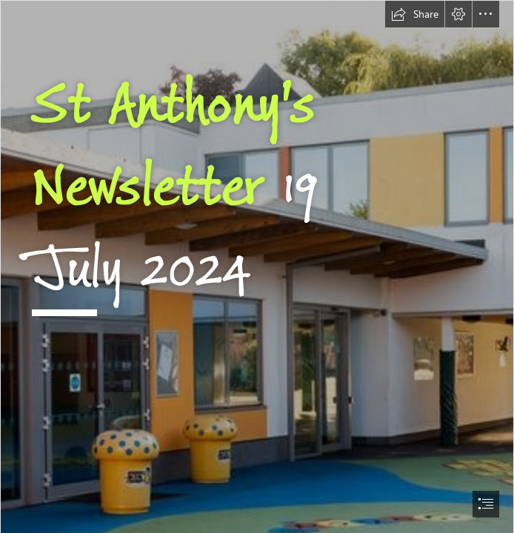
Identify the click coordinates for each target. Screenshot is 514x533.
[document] (257, 266)
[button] (414, 14)
